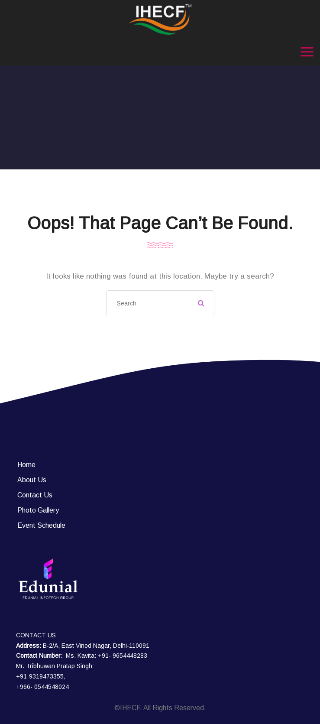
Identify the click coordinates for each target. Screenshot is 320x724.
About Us (31, 480)
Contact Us (34, 495)
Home (26, 464)
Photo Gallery (38, 510)
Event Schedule (41, 525)
